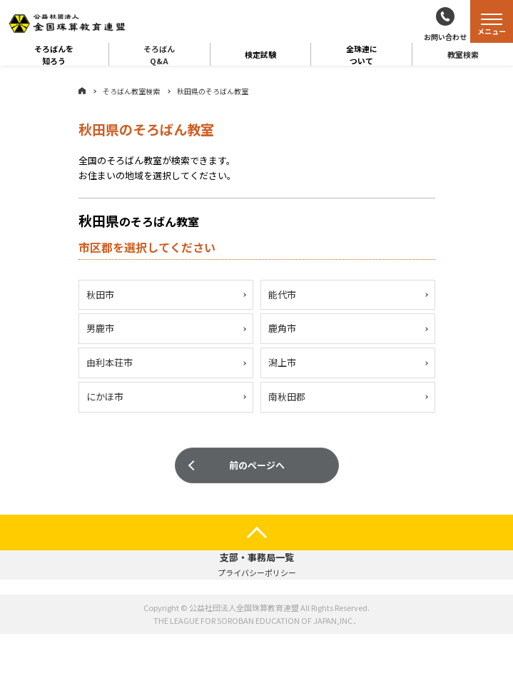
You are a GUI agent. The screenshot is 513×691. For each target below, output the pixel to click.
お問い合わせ (445, 36)
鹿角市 (282, 329)
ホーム (82, 90)
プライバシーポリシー (257, 572)
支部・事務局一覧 (257, 557)
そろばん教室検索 (131, 91)
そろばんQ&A (159, 54)
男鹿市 (100, 329)
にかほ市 (104, 398)
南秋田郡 (286, 398)
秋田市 (100, 295)
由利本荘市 (109, 363)
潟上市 (282, 363)
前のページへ (257, 466)
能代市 (282, 295)
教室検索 (463, 54)
